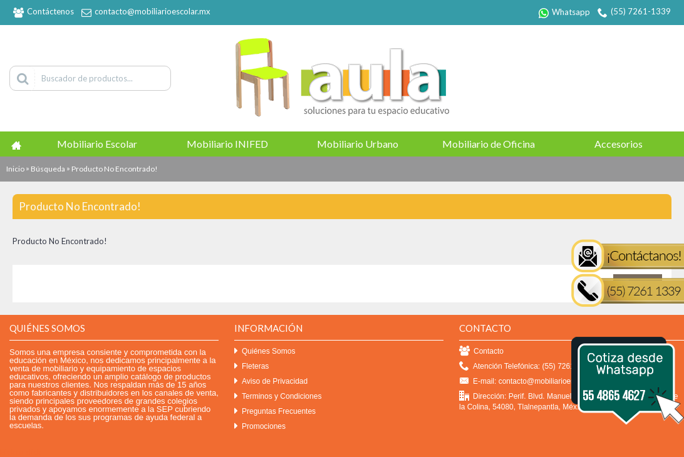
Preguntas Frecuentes (275, 411)
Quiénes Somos (264, 351)
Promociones (260, 426)
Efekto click (20, 452)
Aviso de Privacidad (271, 381)
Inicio (15, 168)
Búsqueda (48, 168)
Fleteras (251, 366)
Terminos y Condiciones (277, 396)
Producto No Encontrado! (114, 168)
